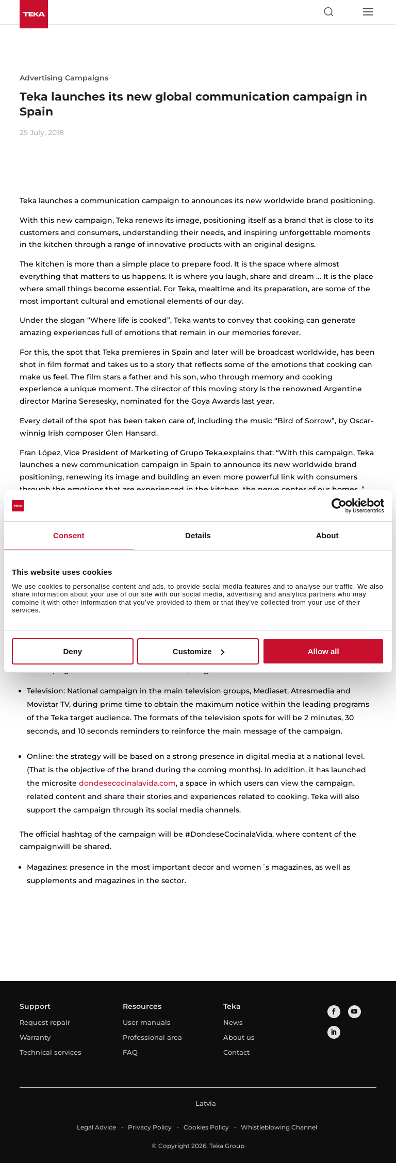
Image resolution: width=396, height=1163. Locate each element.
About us (239, 1037)
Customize (198, 651)
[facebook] (334, 1012)
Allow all (323, 651)
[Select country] (348, 11)
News (233, 1022)
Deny (72, 651)
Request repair (45, 1022)
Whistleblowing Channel (279, 1127)
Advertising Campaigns (64, 77)
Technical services (50, 1052)
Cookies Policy (206, 1127)
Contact (236, 1052)
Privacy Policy (150, 1127)
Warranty (35, 1037)
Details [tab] (198, 535)
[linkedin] (334, 1032)
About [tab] (327, 535)
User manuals (147, 1022)
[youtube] (354, 1012)
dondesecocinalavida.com (127, 783)
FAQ (130, 1052)
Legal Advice (96, 1127)
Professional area (152, 1037)
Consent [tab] (69, 535)
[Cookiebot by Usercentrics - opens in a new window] (339, 505)
